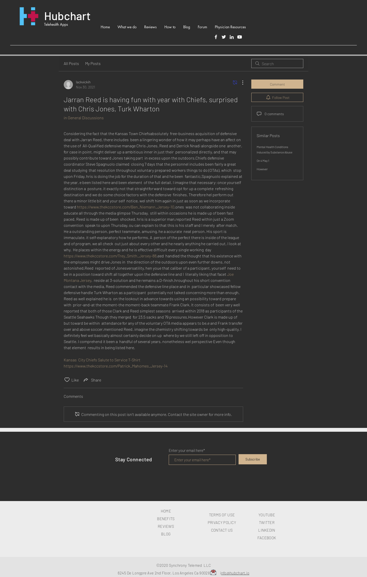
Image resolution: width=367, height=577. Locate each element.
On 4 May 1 (263, 160)
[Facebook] (216, 37)
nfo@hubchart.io (235, 573)
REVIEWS (166, 526)
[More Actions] (240, 83)
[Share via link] (92, 380)
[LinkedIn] (231, 37)
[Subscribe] (253, 459)
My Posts (93, 63)
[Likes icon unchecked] (67, 380)
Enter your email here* (187, 450)
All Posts (71, 63)
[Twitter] (224, 37)
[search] (277, 63)
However (262, 169)
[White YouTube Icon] (239, 37)
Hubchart (67, 15)
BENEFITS (166, 518)
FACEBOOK (266, 537)
